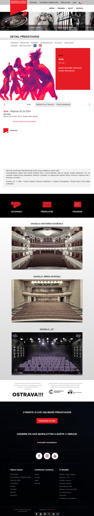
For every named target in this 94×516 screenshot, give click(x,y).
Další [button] (74, 2)
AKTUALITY (58, 42)
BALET (70, 8)
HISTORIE (14, 45)
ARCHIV (13, 492)
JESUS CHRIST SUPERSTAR (71, 27)
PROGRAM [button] (33, 2)
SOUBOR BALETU (46, 42)
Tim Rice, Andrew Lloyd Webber (70, 29)
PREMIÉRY (34, 42)
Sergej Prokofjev (9, 29)
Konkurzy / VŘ (64, 477)
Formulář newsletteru (47, 442)
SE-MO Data (51, 509)
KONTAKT (13, 495)
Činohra (37, 477)
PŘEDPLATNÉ (47, 212)
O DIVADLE (14, 483)
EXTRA (12, 486)
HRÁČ (7, 27)
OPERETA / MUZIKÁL (67, 25)
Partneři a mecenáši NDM (68, 489)
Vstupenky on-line (47, 421)
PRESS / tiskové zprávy (67, 474)
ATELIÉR (13, 489)
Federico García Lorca (39, 29)
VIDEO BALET (69, 42)
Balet (36, 480)
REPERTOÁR (24, 42)
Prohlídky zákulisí (65, 483)
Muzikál (37, 483)
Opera (37, 474)
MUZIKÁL (79, 8)
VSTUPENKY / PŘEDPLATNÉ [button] (49, 2)
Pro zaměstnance (65, 492)
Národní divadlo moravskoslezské (24, 121)
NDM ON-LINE (15, 480)
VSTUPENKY (16, 212)
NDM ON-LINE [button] (65, 2)
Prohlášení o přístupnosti (67, 498)
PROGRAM (14, 42)
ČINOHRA (61, 8)
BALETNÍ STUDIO (25, 45)
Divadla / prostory (65, 480)
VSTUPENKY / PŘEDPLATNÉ (20, 477)
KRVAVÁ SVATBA (39, 27)
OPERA (51, 8)
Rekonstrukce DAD (65, 486)
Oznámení (62, 495)
